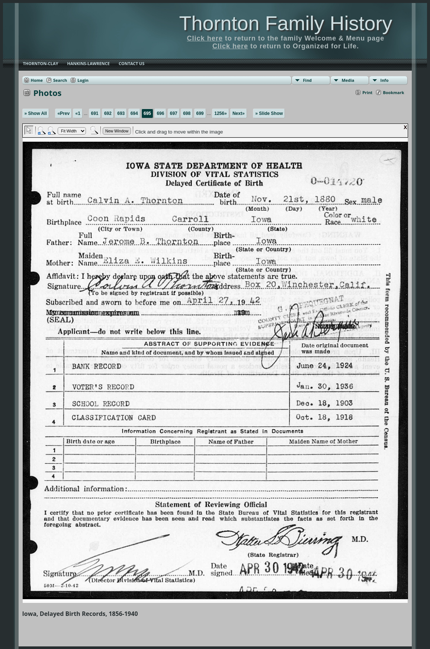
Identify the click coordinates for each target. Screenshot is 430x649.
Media (348, 80)
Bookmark (393, 92)
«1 (77, 113)
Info (385, 80)
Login (83, 80)
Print (367, 92)
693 (121, 113)
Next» (238, 113)
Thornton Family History (285, 23)
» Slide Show (269, 113)
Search (60, 80)
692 (108, 113)
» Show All (36, 113)
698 (186, 113)
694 (134, 113)
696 (160, 113)
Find (307, 80)
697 (173, 113)
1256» (220, 113)
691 (95, 113)
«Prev (63, 113)
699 (200, 113)
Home (37, 80)
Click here (205, 38)
